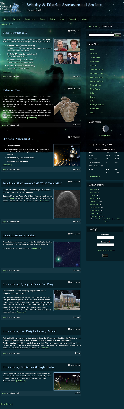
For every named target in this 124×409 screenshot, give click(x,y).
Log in (4, 76)
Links (62, 19)
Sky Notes (16, 19)
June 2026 (93, 189)
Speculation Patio (96, 81)
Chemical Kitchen (96, 77)
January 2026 (94, 204)
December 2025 (95, 207)
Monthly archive (6, 24)
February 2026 (95, 201)
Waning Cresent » (105, 135)
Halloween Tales (12, 90)
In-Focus (93, 65)
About (84, 19)
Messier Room (95, 85)
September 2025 (95, 216)
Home (6, 19)
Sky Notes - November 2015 (18, 138)
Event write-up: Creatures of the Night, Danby (28, 367)
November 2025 (95, 210)
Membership (73, 19)
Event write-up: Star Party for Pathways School (29, 331)
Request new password (106, 250)
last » (106, 221)
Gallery (52, 19)
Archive (97, 26)
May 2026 (93, 192)
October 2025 (94, 213)
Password (105, 242)
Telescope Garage (96, 69)
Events (42, 19)
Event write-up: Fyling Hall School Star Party (28, 284)
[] (7, 72)
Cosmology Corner (97, 73)
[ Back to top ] (6, 404)
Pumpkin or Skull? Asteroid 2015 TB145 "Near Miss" (32, 183)
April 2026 (93, 195)
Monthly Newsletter (97, 105)
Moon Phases (95, 89)
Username (105, 234)
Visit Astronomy (94, 176)
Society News (30, 19)
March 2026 (94, 198)
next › (119, 219)
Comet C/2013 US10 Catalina (19, 235)
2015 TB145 (9, 198)
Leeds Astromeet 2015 (15, 32)
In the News (94, 61)
